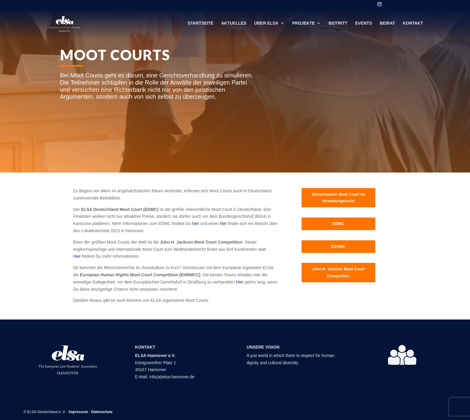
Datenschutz (101, 412)
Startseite (200, 25)
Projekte (303, 25)
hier (195, 223)
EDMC (338, 223)
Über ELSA (266, 25)
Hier (77, 256)
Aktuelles (233, 25)
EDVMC (338, 246)
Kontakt (413, 25)
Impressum (78, 412)
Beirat (387, 25)
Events (363, 25)
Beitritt (338, 25)
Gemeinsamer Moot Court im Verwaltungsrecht (338, 197)
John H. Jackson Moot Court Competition (338, 272)
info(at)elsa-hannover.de (172, 376)
